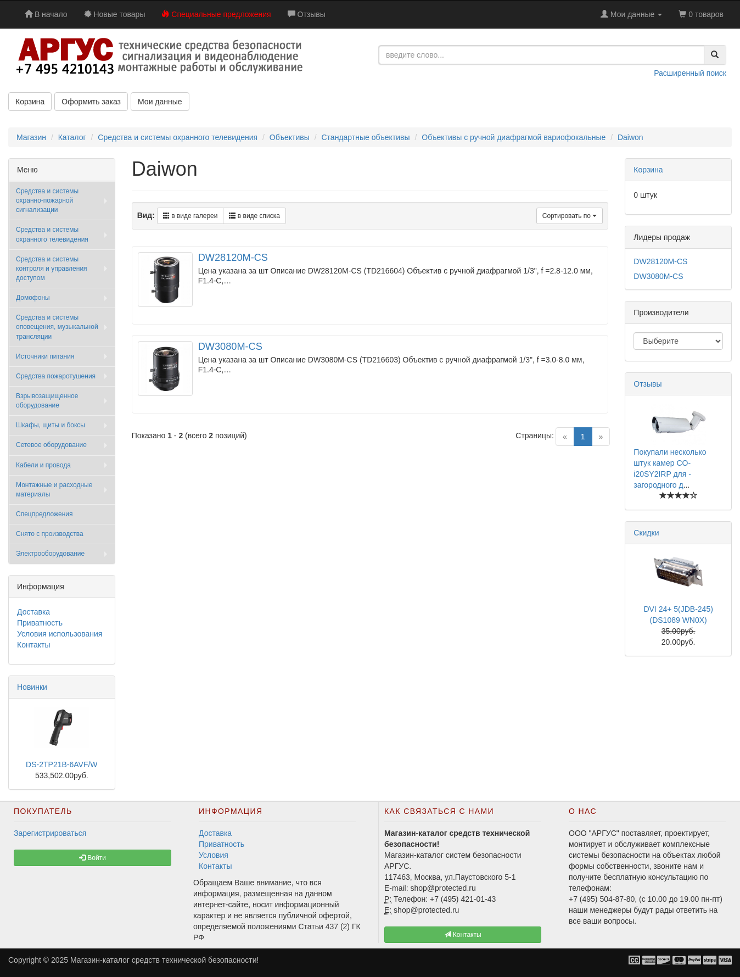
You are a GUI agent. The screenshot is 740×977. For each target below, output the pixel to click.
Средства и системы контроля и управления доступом (51, 268)
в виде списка (254, 216)
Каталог (72, 137)
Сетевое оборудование (51, 445)
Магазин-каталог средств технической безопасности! (164, 960)
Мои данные (160, 101)
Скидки (646, 532)
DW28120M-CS (233, 257)
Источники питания (45, 356)
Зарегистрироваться (50, 833)
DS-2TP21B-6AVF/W (61, 764)
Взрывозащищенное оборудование (47, 400)
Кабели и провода (43, 465)
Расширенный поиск (690, 73)
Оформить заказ (91, 101)
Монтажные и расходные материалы (54, 489)
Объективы (290, 137)
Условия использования (59, 633)
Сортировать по (569, 216)
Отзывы (647, 383)
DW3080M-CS (230, 346)
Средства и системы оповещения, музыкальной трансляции (57, 327)
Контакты (33, 644)
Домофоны (33, 298)
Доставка (33, 611)
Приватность (40, 622)
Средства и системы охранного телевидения (177, 137)
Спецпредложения (44, 514)
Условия (213, 855)
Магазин (31, 137)
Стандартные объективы (365, 137)
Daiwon (630, 137)
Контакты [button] (462, 935)
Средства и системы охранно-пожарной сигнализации (47, 200)
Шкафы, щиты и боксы (50, 425)
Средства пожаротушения (56, 376)
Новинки (32, 687)
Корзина (29, 101)
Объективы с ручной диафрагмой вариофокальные (514, 137)
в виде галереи (190, 216)
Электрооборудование (50, 553)
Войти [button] (92, 858)
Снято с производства (49, 534)
